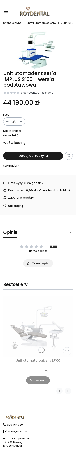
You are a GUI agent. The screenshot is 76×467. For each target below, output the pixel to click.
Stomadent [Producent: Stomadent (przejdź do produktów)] (11, 166)
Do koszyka (38, 380)
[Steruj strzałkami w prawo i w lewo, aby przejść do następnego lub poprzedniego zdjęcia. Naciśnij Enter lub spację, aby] (38, 49)
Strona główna (12, 23)
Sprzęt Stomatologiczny (41, 23)
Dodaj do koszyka (33, 155)
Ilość (6, 115)
